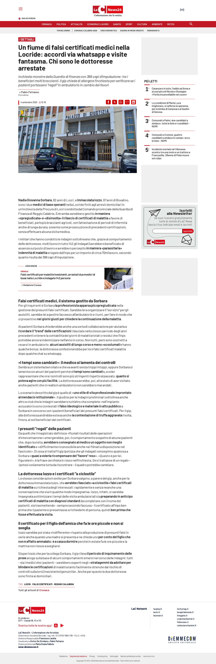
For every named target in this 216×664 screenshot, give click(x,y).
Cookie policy (102, 656)
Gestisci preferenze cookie (130, 656)
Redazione (63, 656)
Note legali (114, 656)
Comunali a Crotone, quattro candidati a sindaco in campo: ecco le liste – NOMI (171, 137)
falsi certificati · (42, 584)
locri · (28, 584)
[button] (108, 102)
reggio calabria (64, 584)
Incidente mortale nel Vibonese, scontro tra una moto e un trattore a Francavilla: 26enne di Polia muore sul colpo (171, 154)
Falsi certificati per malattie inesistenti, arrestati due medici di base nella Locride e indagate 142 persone (58, 276)
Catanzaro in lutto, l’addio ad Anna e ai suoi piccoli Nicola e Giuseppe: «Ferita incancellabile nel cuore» (171, 91)
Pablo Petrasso (30, 92)
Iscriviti (188, 231)
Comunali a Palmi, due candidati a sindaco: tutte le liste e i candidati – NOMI (171, 123)
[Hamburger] (20, 9)
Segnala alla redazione (78, 656)
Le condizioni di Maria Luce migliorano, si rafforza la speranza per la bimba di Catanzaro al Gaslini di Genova (170, 107)
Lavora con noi (148, 656)
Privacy (92, 656)
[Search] (191, 24)
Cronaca (44, 590)
